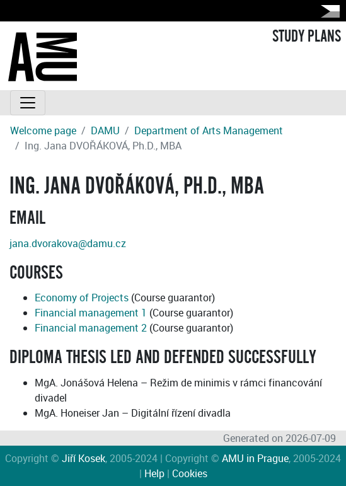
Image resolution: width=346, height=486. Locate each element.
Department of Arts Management (208, 130)
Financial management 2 (91, 328)
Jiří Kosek (83, 458)
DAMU (105, 130)
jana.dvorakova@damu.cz (67, 243)
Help (154, 473)
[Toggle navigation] (27, 102)
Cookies (189, 473)
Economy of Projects (82, 297)
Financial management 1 (91, 313)
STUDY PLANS (306, 36)
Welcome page (43, 130)
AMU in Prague (255, 458)
